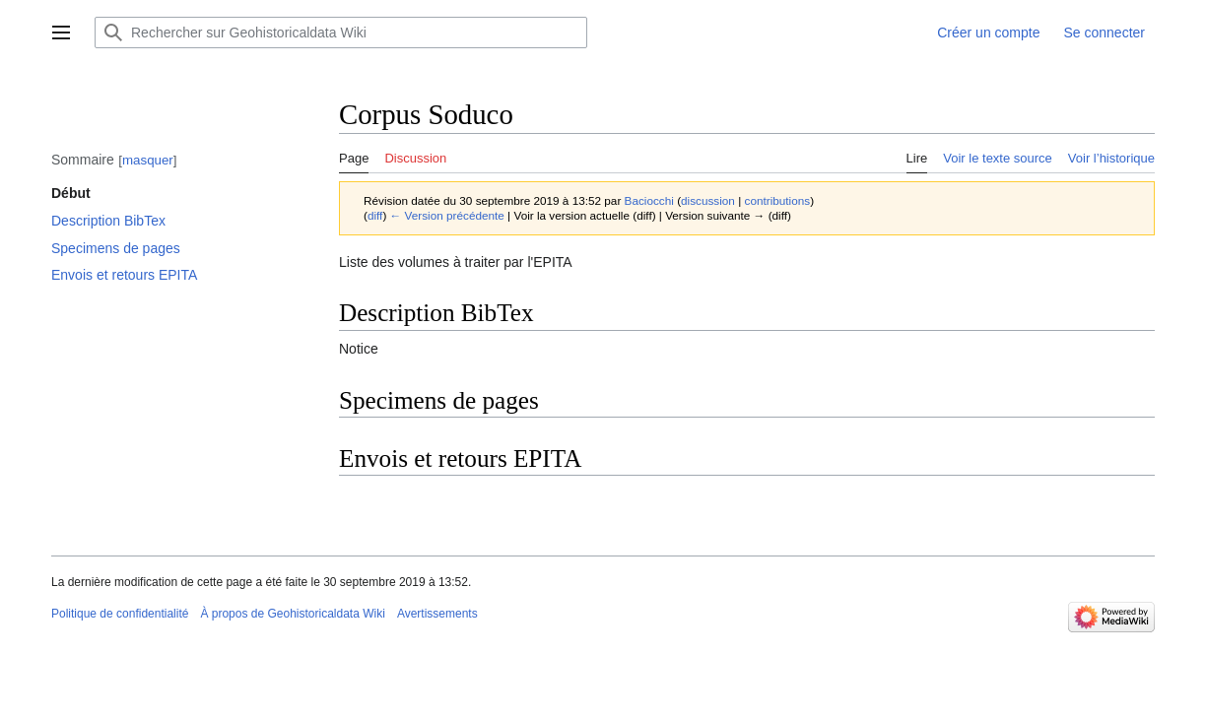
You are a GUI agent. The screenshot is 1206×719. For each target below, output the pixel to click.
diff (375, 215)
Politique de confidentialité (119, 614)
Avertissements (437, 614)
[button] (61, 32)
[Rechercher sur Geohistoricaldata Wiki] (341, 32)
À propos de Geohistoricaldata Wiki (292, 614)
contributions (778, 200)
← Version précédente (447, 215)
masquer (147, 160)
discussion (708, 200)
